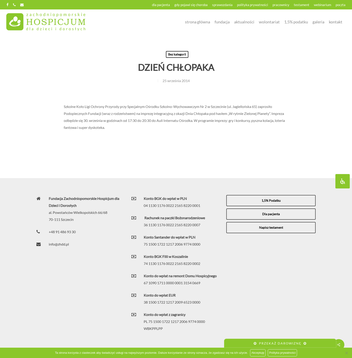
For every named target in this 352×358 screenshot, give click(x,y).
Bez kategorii (177, 54)
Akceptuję (257, 352)
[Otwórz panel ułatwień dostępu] (342, 181)
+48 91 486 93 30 (62, 232)
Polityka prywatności (282, 352)
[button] (271, 200)
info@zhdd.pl (59, 244)
